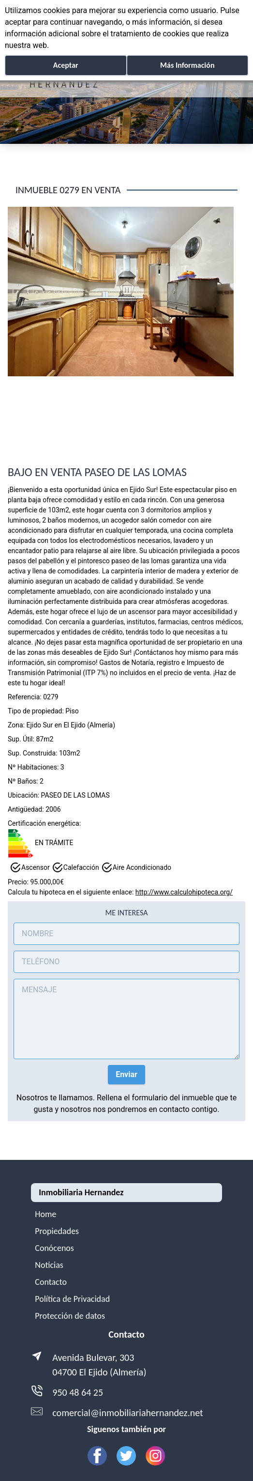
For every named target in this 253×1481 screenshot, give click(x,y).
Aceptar (65, 65)
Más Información (187, 65)
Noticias (49, 1265)
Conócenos (54, 1248)
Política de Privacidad (72, 1299)
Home (45, 1214)
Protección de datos (70, 1316)
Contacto (51, 1282)
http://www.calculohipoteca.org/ (184, 892)
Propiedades (57, 1231)
